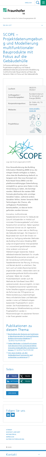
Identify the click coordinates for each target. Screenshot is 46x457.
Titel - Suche (37, 2)
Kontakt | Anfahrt (13, 432)
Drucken (12, 393)
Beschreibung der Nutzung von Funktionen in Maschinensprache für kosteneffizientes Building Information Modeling (23, 336)
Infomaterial (11, 434)
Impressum (10, 437)
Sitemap (9, 430)
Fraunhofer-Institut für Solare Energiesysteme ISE (19, 18)
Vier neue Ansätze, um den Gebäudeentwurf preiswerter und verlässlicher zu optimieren (20, 355)
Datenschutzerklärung (15, 439)
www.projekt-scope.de (34, 110)
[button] (12, 376)
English (28, 3)
